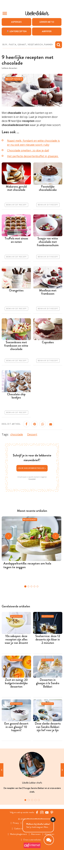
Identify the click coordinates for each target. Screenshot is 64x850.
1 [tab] (25, 800)
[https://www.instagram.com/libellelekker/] (42, 812)
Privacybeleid (32, 479)
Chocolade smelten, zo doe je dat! (28, 150)
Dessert (32, 434)
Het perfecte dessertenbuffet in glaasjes (33, 156)
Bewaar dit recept (16, 205)
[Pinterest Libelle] (52, 812)
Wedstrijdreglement (18, 834)
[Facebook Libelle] (37, 812)
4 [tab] (35, 800)
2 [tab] (29, 800)
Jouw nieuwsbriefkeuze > (32, 468)
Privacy (16, 823)
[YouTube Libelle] (47, 812)
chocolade (16, 434)
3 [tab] (32, 800)
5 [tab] (39, 800)
